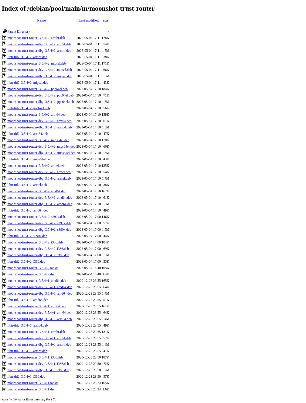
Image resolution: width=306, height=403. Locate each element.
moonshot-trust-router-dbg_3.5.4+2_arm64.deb (39, 127)
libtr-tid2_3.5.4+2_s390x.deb (27, 236)
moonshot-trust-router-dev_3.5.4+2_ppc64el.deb (40, 95)
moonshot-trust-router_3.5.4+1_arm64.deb (36, 306)
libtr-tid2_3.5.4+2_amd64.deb (27, 210)
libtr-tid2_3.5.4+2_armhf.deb (27, 57)
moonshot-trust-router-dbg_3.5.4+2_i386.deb (38, 255)
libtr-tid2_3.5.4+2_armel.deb (27, 185)
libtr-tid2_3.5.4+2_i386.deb (26, 261)
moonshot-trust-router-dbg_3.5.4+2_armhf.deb (39, 50)
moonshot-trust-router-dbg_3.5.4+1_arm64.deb (39, 319)
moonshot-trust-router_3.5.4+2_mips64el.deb (38, 140)
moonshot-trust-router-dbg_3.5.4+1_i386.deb (38, 370)
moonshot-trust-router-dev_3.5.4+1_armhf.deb (39, 338)
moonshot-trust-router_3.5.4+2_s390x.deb (36, 217)
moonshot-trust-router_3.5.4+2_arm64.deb (36, 114)
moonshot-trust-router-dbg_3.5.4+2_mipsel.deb (39, 76)
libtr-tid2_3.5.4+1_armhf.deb (27, 351)
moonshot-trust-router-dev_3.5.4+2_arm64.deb (39, 121)
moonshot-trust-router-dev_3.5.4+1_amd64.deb (39, 287)
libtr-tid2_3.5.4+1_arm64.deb (27, 325)
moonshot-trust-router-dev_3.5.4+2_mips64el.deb (41, 146)
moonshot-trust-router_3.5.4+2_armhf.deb (36, 38)
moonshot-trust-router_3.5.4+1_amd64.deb (36, 280)
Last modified (88, 20)
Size (105, 20)
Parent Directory (18, 31)
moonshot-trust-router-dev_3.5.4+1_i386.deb (38, 364)
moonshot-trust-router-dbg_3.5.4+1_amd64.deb (39, 293)
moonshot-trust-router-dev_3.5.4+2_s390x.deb (39, 223)
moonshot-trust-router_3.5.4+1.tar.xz (32, 383)
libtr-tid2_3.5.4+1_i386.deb (26, 376)
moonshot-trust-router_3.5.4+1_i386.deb (35, 357)
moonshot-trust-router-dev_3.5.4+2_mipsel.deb (39, 70)
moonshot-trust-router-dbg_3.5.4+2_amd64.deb (39, 204)
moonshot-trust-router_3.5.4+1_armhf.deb (36, 332)
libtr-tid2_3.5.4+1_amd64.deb (27, 300)
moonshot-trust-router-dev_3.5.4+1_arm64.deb (39, 312)
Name (41, 20)
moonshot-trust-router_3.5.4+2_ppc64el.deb (37, 89)
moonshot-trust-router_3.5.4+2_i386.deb (35, 242)
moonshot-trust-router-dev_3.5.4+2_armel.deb (39, 172)
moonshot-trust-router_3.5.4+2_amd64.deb (36, 191)
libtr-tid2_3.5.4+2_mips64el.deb (29, 159)
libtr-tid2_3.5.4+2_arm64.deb (27, 133)
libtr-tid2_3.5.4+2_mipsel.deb (27, 82)
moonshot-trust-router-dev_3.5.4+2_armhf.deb (39, 44)
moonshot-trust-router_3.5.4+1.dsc (31, 389)
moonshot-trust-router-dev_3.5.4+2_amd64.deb (39, 197)
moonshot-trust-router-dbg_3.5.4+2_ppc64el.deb (40, 102)
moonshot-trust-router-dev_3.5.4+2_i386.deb (38, 248)
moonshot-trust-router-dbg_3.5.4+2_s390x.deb (39, 229)
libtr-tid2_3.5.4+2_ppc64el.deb (28, 108)
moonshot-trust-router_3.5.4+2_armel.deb (36, 165)
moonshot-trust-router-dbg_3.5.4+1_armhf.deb (39, 344)
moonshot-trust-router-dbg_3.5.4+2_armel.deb (39, 178)
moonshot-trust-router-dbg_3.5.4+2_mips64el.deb (41, 153)
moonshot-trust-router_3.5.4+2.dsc (31, 274)
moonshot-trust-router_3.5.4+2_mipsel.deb (36, 63)
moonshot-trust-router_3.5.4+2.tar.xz (32, 268)
